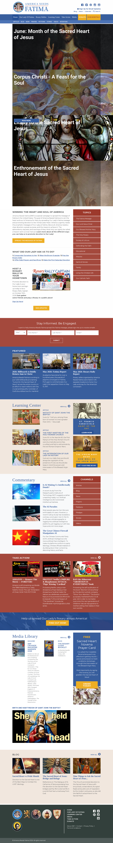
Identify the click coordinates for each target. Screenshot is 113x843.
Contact (79, 826)
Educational (80, 251)
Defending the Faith (83, 246)
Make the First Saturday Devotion (56, 260)
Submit (56, 340)
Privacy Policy (88, 826)
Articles (16, 22)
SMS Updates (41, 308)
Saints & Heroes (82, 262)
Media (74, 17)
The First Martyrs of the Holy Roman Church (55, 434)
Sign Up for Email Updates (89, 9)
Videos (56, 22)
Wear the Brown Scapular (50, 255)
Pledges (79, 512)
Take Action (66, 17)
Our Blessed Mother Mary (86, 229)
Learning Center (54, 17)
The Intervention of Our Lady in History (55, 454)
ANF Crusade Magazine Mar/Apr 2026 (32, 647)
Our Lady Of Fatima (75, 812)
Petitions (42, 22)
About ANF (71, 826)
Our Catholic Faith (83, 278)
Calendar (88, 11)
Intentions (64, 22)
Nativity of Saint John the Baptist (56, 414)
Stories (49, 22)
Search (96, 11)
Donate (70, 821)
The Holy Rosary (82, 235)
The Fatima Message (83, 219)
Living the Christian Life (84, 273)
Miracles (79, 257)
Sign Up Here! (17, 301)
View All (65, 406)
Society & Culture (82, 240)
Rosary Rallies (41, 17)
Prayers (34, 22)
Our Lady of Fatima (26, 17)
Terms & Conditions (74, 828)
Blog (75, 11)
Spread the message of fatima (28, 240)
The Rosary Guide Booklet (63, 645)
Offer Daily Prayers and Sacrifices (28, 260)
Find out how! (57, 623)
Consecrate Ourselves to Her (25, 255)
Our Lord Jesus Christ (84, 224)
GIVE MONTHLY (94, 17)
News (81, 11)
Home (15, 17)
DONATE (82, 17)
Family (78, 267)
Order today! (87, 685)
